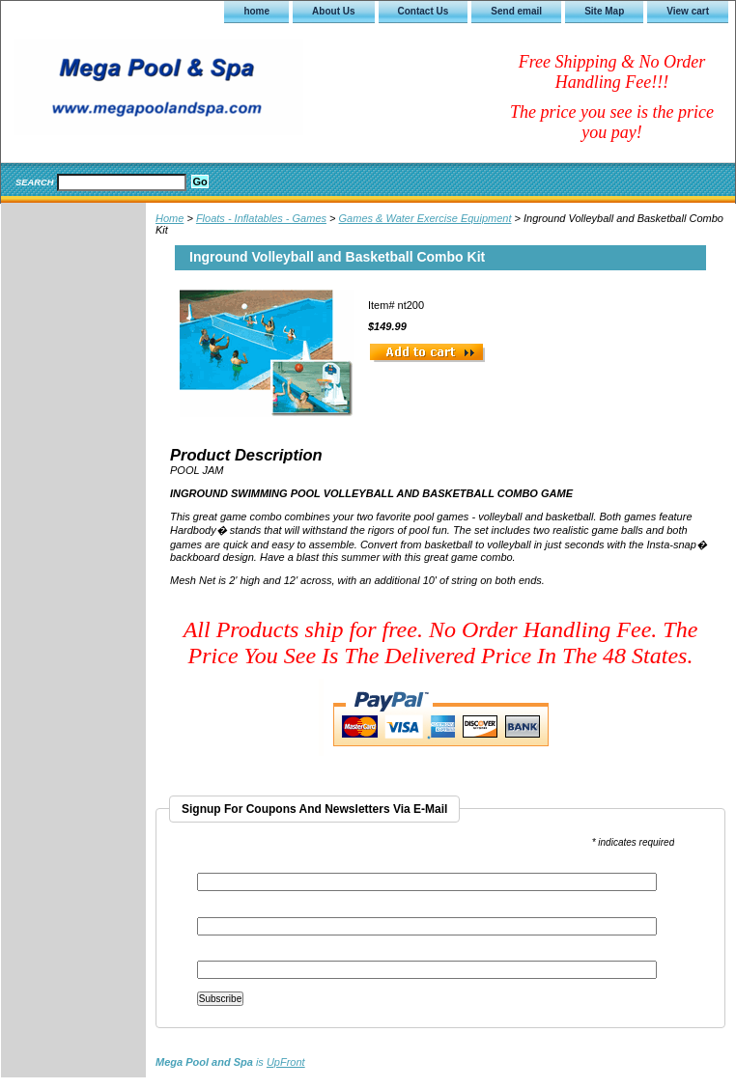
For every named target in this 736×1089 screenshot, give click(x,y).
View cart (687, 11)
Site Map (604, 11)
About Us (333, 11)
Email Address (233, 866)
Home (170, 218)
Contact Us (423, 11)
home (256, 11)
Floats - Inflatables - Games (261, 218)
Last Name (221, 954)
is (230, 1062)
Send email (516, 11)
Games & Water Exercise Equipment (425, 218)
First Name (222, 911)
